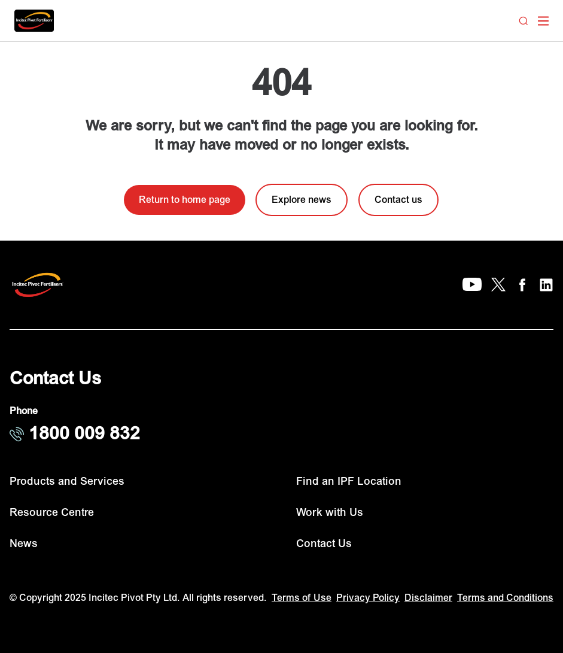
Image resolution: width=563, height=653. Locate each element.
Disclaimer (428, 598)
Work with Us (329, 513)
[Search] (523, 21)
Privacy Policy (368, 598)
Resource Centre (52, 513)
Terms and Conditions (505, 598)
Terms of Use (301, 598)
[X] (498, 285)
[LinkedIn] (546, 285)
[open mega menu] (543, 21)
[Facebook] (522, 285)
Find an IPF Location (348, 481)
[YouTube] (472, 285)
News (24, 544)
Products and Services (67, 481)
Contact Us (324, 544)
